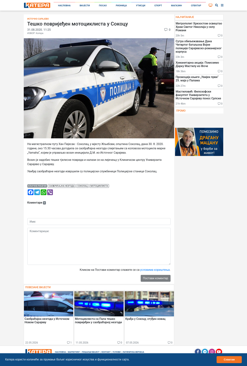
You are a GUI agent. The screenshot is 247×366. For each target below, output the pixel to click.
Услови (116, 352)
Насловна (64, 5)
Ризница (121, 5)
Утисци (140, 5)
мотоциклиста (99, 186)
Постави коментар (155, 278)
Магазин (176, 5)
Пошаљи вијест (90, 352)
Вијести (85, 5)
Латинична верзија (133, 352)
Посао (103, 5)
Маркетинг (74, 352)
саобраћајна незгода (62, 186)
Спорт (158, 5)
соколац (82, 186)
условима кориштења (155, 269)
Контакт (106, 352)
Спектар (196, 5)
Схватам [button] (229, 359)
